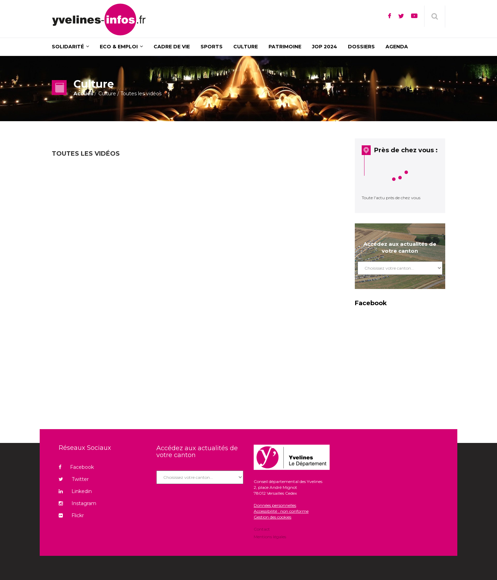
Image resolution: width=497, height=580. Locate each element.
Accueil (83, 93)
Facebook (76, 467)
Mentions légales (270, 536)
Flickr (71, 515)
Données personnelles (275, 505)
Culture (107, 93)
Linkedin (75, 491)
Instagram (77, 503)
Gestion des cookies (272, 517)
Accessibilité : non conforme (281, 511)
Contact (262, 530)
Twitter (74, 479)
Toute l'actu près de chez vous (391, 197)
